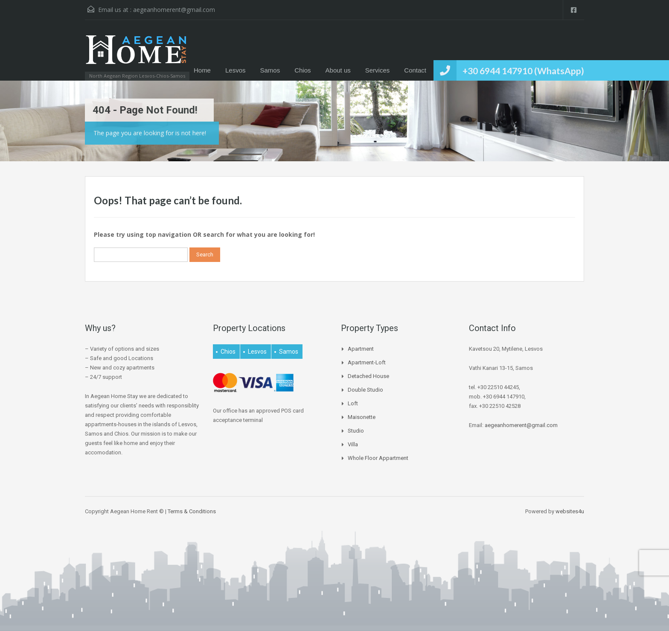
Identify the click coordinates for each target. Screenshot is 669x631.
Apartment (361, 349)
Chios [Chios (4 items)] (228, 351)
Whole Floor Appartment (378, 458)
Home (202, 70)
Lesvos (235, 70)
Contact (415, 70)
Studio (356, 430)
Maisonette (361, 417)
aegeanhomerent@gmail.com (174, 10)
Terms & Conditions (192, 511)
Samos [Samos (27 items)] (288, 351)
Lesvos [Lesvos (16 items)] (257, 351)
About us (338, 70)
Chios (302, 70)
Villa (353, 444)
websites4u (570, 511)
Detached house (368, 376)
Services (377, 70)
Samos (270, 70)
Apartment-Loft (367, 362)
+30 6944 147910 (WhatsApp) (523, 70)
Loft (353, 403)
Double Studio (365, 390)
